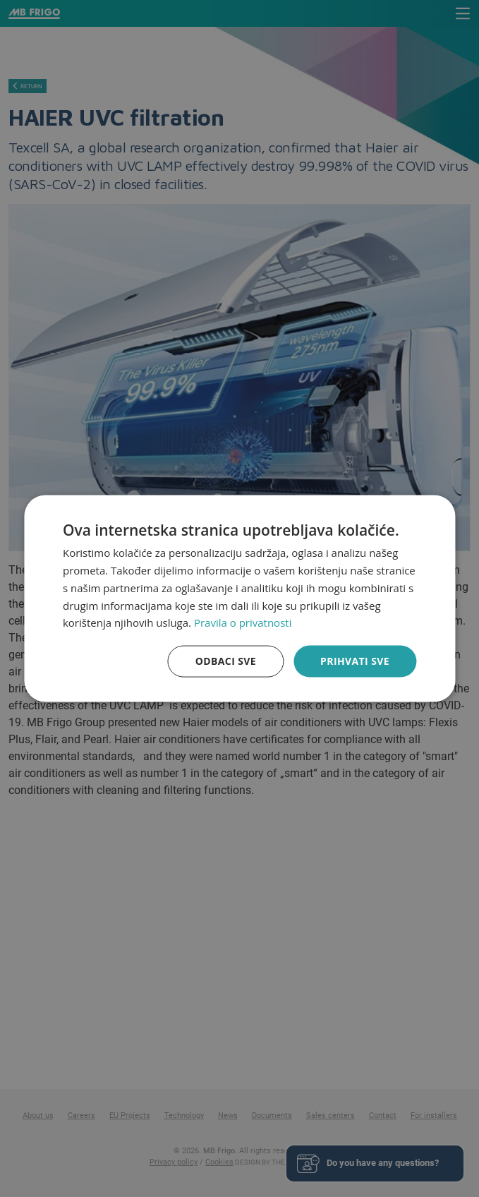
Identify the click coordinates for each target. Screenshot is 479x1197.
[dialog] (239, 598)
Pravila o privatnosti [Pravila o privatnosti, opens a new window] (242, 622)
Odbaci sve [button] (225, 661)
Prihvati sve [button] (354, 661)
